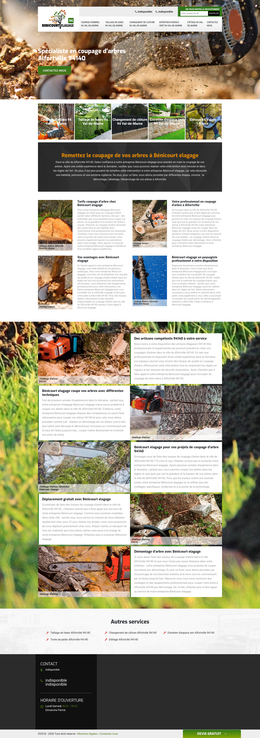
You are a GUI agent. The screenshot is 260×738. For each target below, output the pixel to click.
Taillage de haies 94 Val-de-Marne (114, 24)
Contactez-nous (54, 70)
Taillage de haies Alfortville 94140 (70, 632)
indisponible (143, 11)
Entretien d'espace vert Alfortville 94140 (191, 632)
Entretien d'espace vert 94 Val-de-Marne (170, 24)
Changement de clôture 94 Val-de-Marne (142, 24)
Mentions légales (87, 733)
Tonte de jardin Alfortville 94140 (69, 639)
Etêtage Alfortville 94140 (123, 639)
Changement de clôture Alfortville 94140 (132, 632)
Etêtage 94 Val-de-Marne (195, 24)
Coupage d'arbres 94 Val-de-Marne (90, 24)
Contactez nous (212, 24)
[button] (128, 96)
